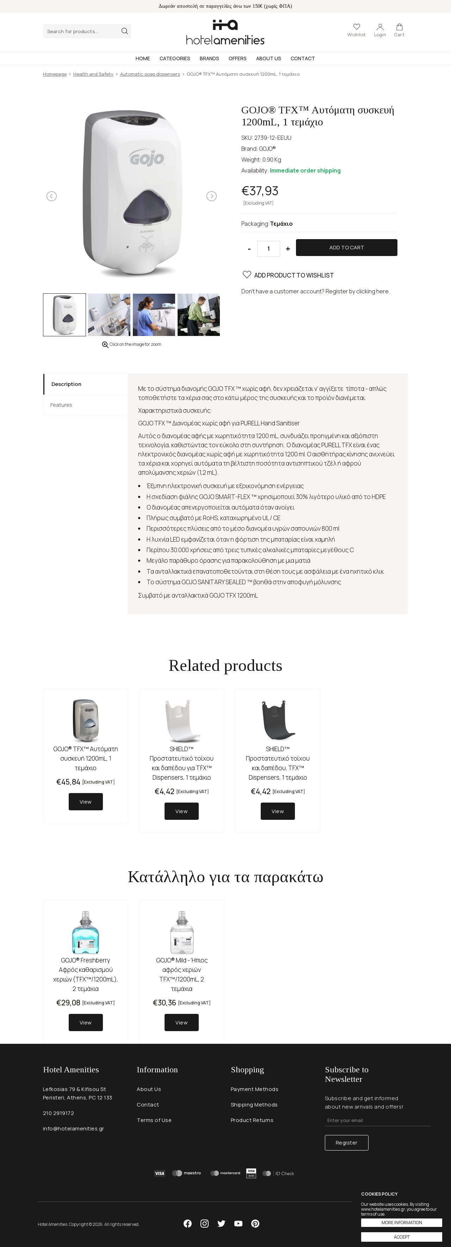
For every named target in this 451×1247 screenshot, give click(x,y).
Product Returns (252, 1120)
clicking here (372, 291)
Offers (238, 58)
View (86, 801)
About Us (268, 58)
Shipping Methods (254, 1104)
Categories (175, 58)
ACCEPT (402, 1237)
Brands (209, 58)
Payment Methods (255, 1089)
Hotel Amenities (225, 32)
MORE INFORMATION (402, 1223)
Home (143, 58)
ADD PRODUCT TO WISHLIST (287, 275)
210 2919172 (58, 1113)
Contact (303, 58)
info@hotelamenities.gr (73, 1128)
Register (347, 1142)
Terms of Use (154, 1120)
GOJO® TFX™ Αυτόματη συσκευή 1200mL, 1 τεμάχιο (85, 758)
